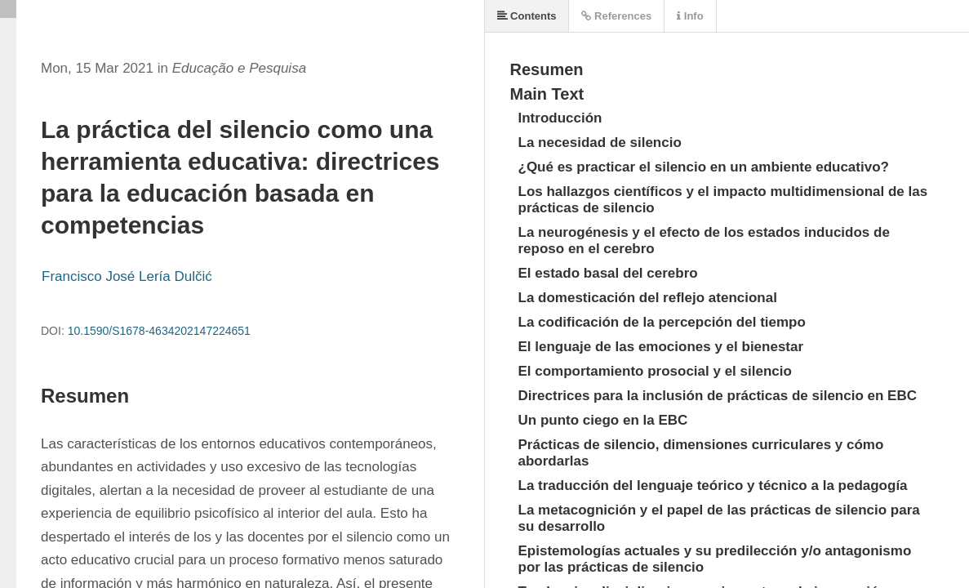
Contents (527, 16)
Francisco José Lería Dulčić (127, 276)
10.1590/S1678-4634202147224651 (159, 330)
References (616, 16)
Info (690, 16)
